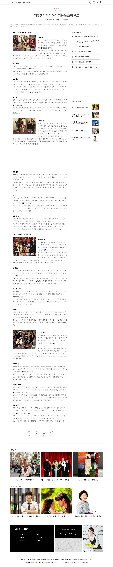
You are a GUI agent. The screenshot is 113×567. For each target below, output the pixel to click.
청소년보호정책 (89, 559)
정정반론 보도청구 (44, 559)
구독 (95, 551)
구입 (99, 551)
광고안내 (27, 559)
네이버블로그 (75, 533)
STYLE (56, 9)
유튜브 (70, 533)
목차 (90, 551)
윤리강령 (32, 559)
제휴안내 (70, 559)
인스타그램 (65, 533)
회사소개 (57, 559)
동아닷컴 (52, 559)
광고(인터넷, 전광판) (64, 559)
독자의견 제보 (37, 559)
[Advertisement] (36, 157)
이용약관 (75, 559)
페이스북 (60, 533)
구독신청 (23, 559)
